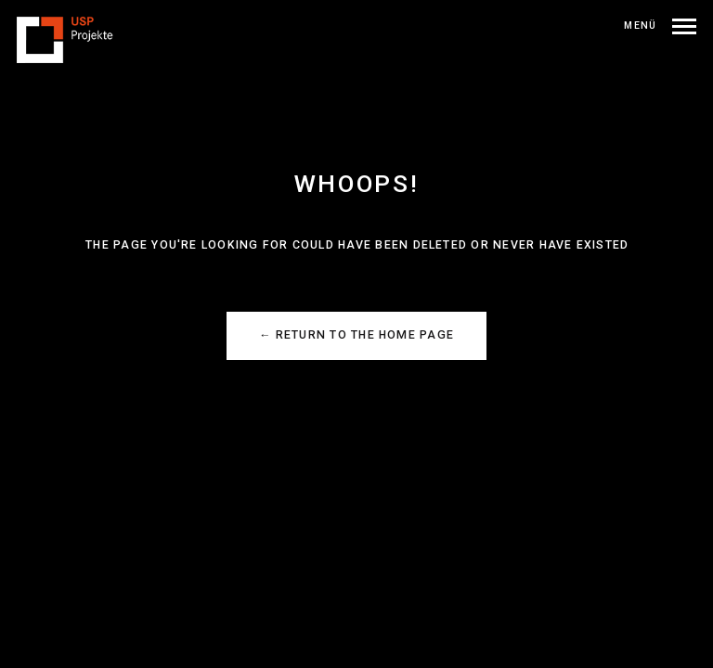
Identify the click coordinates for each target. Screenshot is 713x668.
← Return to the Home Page (356, 334)
